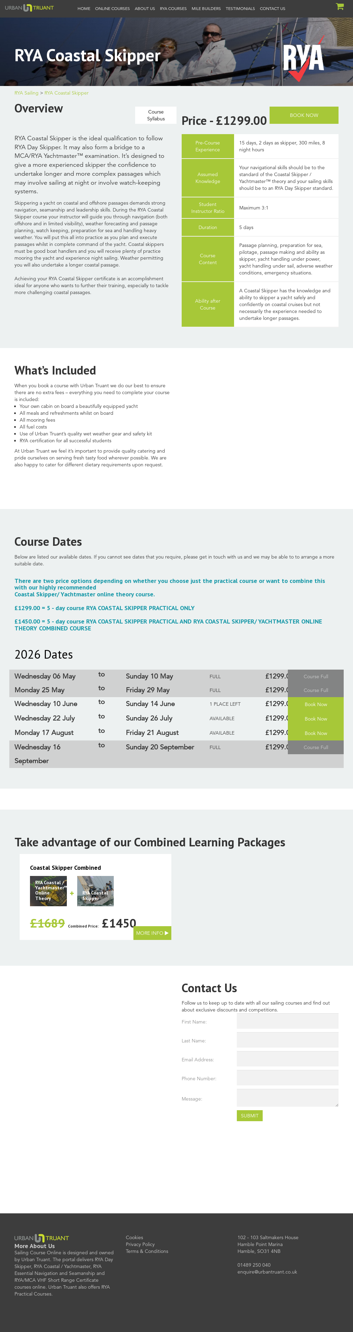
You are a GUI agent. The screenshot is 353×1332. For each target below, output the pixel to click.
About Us (145, 8)
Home (84, 8)
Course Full (316, 676)
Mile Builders (206, 8)
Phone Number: (199, 1078)
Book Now (304, 115)
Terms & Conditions (147, 1251)
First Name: (194, 1022)
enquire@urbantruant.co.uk (267, 1272)
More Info (149, 933)
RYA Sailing (26, 93)
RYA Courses (173, 8)
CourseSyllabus (156, 115)
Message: (192, 1099)
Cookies (134, 1237)
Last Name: (194, 1041)
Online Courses (112, 8)
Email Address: (198, 1060)
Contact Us (272, 8)
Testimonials (240, 8)
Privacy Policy (140, 1244)
